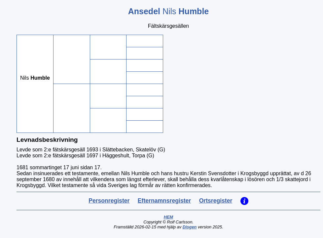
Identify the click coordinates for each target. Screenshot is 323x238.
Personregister (109, 200)
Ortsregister (216, 200)
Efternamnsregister (164, 200)
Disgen (190, 226)
